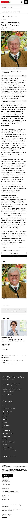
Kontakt (5, 405)
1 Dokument (6, 72)
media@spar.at (5, 349)
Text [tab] (3, 16)
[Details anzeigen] (25, 298)
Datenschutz (6, 414)
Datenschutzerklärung (7, 515)
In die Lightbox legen (14, 255)
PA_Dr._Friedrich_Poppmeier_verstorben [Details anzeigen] (14, 309)
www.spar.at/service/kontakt (9, 364)
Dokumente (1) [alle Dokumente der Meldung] (5, 305)
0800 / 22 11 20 (11, 384)
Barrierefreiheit (6, 430)
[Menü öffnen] (26, 2)
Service (8, 394)
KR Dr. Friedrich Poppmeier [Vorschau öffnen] (14, 68)
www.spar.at (7, 484)
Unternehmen (6, 425)
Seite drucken (6, 247)
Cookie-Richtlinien (8, 447)
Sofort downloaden (14, 253)
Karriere (5, 422)
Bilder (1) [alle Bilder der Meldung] (3, 261)
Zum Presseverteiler (7, 475)
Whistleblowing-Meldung (9, 450)
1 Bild (19, 71)
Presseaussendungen (7, 12)
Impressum (6, 419)
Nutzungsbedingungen (9, 408)
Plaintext (23, 101)
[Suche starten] (20, 7)
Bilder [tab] (7, 16)
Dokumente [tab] (14, 16)
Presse (4, 428)
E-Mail (5, 483)
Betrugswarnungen (8, 411)
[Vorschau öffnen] (14, 49)
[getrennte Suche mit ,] (12, 7)
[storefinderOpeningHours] (22, 2)
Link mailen (24, 247)
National (17, 12)
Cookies (5, 417)
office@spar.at (10, 391)
